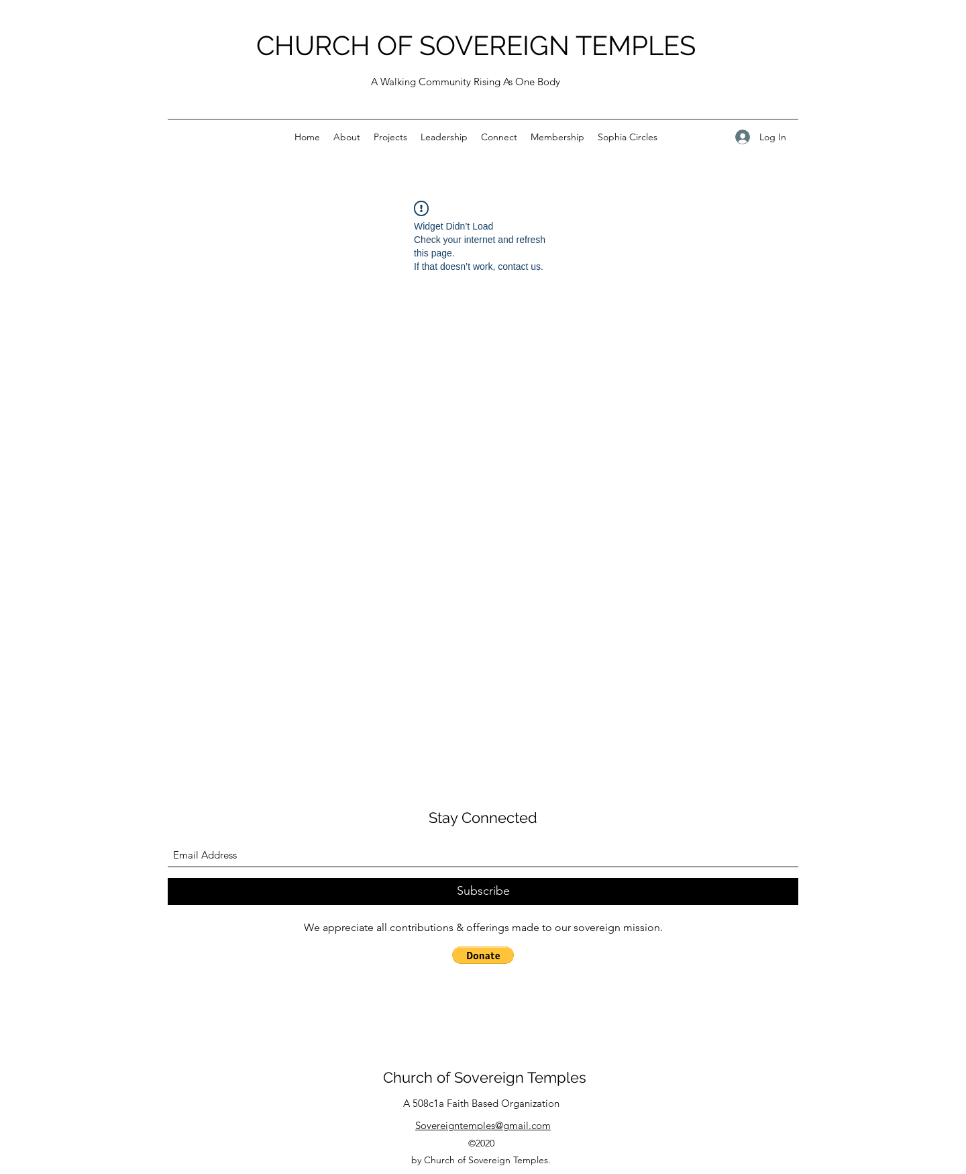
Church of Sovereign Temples (484, 1077)
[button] (483, 955)
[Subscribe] (483, 891)
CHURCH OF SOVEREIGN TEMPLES (476, 45)
